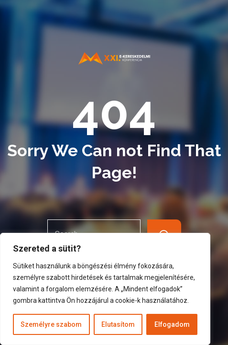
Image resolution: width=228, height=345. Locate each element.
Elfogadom (172, 324)
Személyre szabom (51, 324)
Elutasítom (118, 324)
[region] (105, 289)
